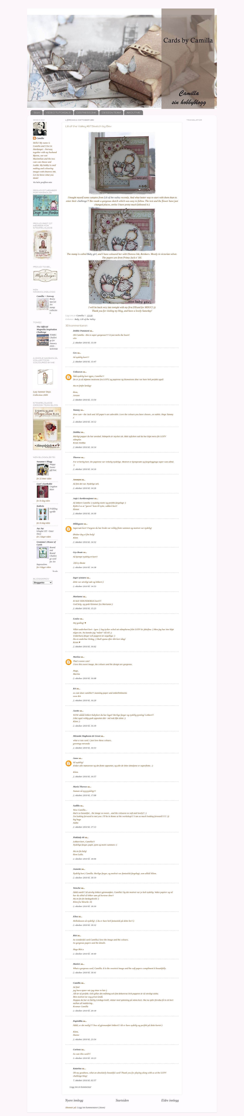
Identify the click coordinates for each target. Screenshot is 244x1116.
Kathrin (40, 506)
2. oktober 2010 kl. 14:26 (84, 488)
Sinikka (76, 432)
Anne (75, 758)
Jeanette (77, 869)
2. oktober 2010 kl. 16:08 (84, 678)
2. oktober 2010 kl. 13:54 (84, 399)
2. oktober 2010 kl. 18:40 (84, 953)
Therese (76, 457)
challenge (82, 201)
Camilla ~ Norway (45, 296)
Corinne (77, 1049)
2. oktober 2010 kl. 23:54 (84, 1039)
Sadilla (76, 805)
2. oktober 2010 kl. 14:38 (84, 567)
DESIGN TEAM (111, 112)
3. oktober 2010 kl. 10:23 (84, 1058)
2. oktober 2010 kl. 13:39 (84, 342)
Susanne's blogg (44, 461)
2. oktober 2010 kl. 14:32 (84, 542)
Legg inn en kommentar (80, 1087)
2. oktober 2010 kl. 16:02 (84, 646)
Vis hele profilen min (42, 182)
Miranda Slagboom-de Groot (86, 736)
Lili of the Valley (87, 319)
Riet (75, 935)
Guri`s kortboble (44, 483)
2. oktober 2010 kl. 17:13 (84, 827)
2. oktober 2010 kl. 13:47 (84, 361)
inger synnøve (79, 577)
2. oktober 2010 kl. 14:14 (84, 447)
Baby (77, 319)
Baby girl (92, 254)
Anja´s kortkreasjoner (83, 498)
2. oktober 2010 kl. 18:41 (84, 972)
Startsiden (122, 1100)
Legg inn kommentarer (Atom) (91, 1107)
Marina (76, 657)
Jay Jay (40, 528)
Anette (76, 710)
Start (37, 112)
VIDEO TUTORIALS (58, 112)
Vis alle (55, 571)
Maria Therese (80, 786)
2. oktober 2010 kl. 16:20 (84, 700)
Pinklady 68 (78, 837)
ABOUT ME (133, 112)
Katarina (77, 1068)
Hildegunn (78, 523)
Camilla (76, 983)
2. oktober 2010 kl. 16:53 (84, 748)
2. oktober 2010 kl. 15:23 (84, 608)
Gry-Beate (78, 552)
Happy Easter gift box (53, 467)
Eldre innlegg (170, 1100)
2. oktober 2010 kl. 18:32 (84, 925)
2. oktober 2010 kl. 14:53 (84, 586)
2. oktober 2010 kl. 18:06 (84, 859)
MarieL (76, 964)
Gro (75, 352)
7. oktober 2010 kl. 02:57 (84, 1080)
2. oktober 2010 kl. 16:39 (84, 726)
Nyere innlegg (74, 1100)
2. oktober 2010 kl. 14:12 (84, 421)
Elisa (75, 916)
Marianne (78, 596)
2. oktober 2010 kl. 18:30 (84, 906)
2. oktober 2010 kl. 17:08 (84, 795)
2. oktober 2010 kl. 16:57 (84, 776)
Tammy (76, 410)
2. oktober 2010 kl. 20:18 (84, 1010)
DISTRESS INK (86, 112)
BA (74, 688)
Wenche (76, 888)
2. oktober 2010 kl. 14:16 (84, 469)
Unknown (77, 371)
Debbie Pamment (81, 330)
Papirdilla (78, 1021)
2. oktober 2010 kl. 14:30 (84, 513)
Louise (76, 618)
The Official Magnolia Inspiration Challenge (47, 329)
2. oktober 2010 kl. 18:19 (84, 877)
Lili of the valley (112, 197)
